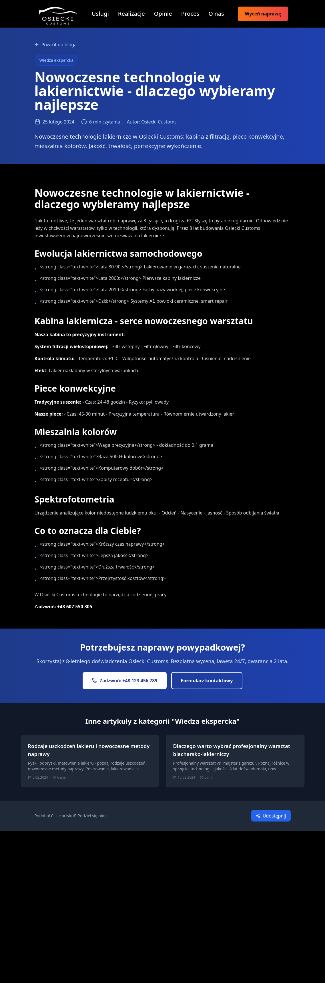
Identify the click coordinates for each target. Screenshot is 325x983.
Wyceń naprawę (263, 14)
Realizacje (131, 13)
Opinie (163, 13)
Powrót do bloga (56, 44)
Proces (190, 13)
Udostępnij (271, 816)
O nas (216, 13)
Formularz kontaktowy (207, 680)
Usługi (100, 13)
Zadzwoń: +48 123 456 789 (124, 680)
